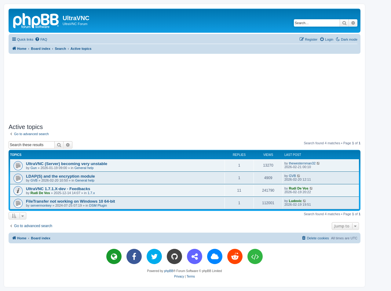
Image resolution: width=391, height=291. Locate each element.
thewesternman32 (302, 163)
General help (83, 168)
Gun (34, 168)
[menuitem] (41, 39)
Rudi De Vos (40, 193)
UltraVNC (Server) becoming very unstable (66, 163)
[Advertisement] (184, 87)
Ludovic (295, 201)
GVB (34, 180)
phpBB (168, 271)
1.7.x (91, 193)
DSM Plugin (98, 205)
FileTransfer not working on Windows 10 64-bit (70, 201)
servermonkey (41, 205)
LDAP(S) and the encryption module (60, 176)
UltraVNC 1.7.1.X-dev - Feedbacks (58, 188)
